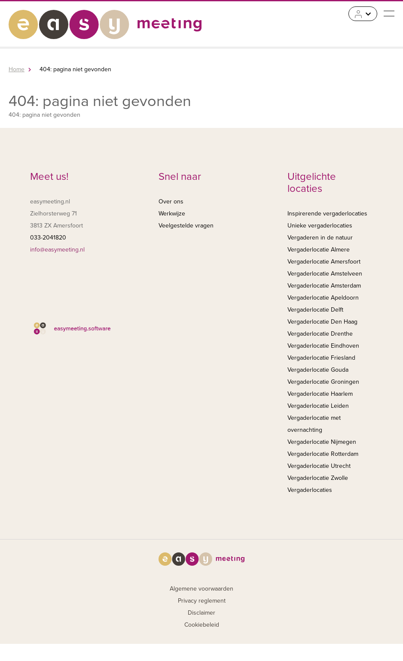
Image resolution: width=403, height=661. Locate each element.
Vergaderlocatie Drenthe (320, 333)
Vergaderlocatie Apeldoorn (323, 297)
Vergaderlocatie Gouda (317, 369)
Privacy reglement (202, 600)
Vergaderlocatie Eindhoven (323, 345)
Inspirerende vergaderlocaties (327, 213)
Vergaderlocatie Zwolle (317, 478)
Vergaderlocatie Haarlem (320, 393)
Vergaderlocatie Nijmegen (321, 442)
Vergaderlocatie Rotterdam (322, 454)
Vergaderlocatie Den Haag (322, 321)
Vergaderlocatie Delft (315, 309)
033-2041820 (48, 237)
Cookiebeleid (201, 624)
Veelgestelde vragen (186, 225)
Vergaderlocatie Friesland (321, 357)
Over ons (171, 201)
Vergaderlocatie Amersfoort (323, 261)
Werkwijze (172, 213)
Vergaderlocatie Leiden (318, 405)
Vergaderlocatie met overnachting (314, 424)
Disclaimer (201, 612)
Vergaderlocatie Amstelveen (324, 273)
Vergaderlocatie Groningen (323, 381)
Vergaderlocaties (309, 490)
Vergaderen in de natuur (320, 237)
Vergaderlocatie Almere (318, 249)
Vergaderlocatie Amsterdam (324, 285)
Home (16, 69)
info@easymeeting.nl (57, 249)
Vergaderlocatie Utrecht (319, 466)
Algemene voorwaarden (201, 588)
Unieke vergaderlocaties (319, 225)
